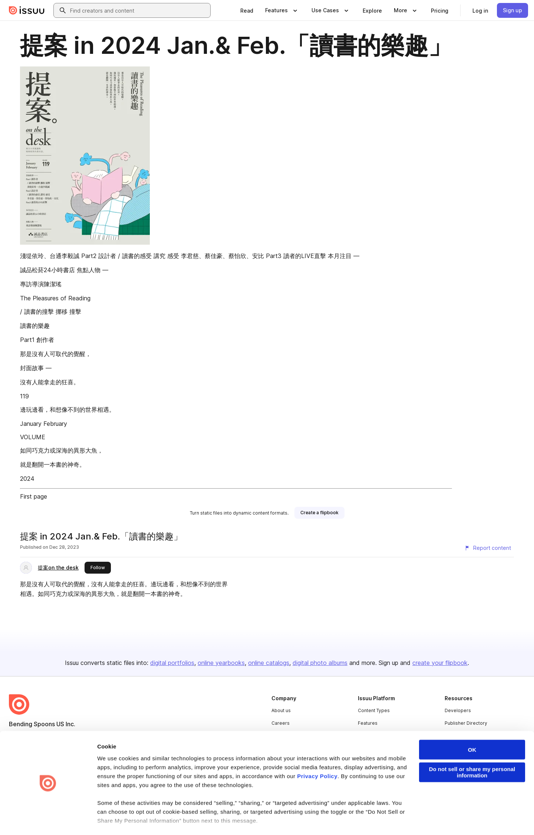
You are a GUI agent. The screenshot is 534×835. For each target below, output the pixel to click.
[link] (246, 10)
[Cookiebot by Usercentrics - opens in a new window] (48, 820)
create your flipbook (440, 662)
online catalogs (268, 662)
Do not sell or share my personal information (472, 750)
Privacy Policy (317, 753)
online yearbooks (221, 662)
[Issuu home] (26, 10)
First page (33, 496)
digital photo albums (320, 662)
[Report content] (487, 548)
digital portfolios (172, 662)
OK (472, 727)
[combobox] (138, 10)
